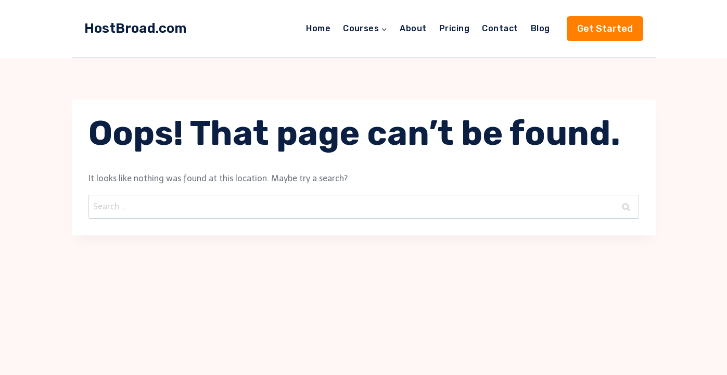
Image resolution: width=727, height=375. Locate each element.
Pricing (454, 28)
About (413, 28)
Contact (500, 28)
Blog (540, 28)
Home (318, 28)
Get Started (605, 28)
